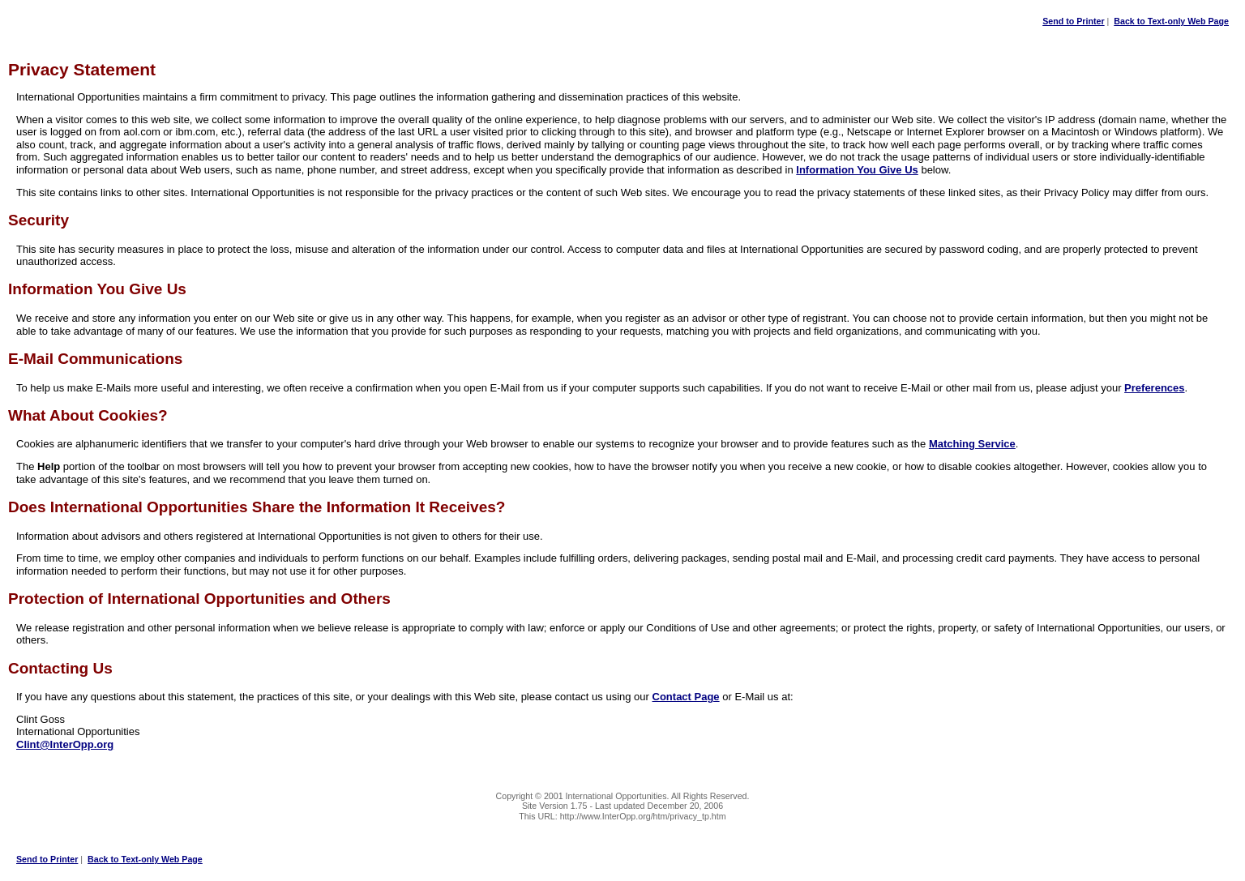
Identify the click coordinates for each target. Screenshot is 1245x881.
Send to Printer (1073, 21)
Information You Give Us (857, 170)
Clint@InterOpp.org (64, 744)
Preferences (1154, 388)
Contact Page (686, 697)
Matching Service (972, 444)
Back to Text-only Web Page (1171, 21)
